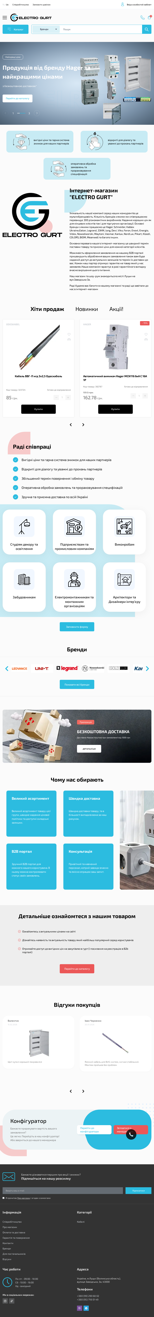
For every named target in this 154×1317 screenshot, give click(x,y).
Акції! (116, 308)
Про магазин (23, 1198)
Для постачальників (14, 1253)
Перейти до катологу (17, 98)
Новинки (86, 308)
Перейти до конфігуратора (89, 1129)
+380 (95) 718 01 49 (87, 1299)
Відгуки (7, 1259)
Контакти (8, 1243)
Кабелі (81, 1221)
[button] (37, 113)
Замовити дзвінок (41, 4)
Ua (7, 4)
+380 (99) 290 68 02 (88, 1295)
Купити (38, 409)
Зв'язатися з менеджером (125, 1129)
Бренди (7, 1248)
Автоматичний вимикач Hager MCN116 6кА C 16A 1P (115, 377)
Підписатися (138, 1190)
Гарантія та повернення (16, 1237)
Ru (4, 4)
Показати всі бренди (77, 684)
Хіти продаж (47, 308)
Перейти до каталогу (77, 968)
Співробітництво (20, 4)
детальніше (89, 748)
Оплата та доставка (14, 1232)
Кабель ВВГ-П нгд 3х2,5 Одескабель (38, 376)
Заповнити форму (77, 626)
